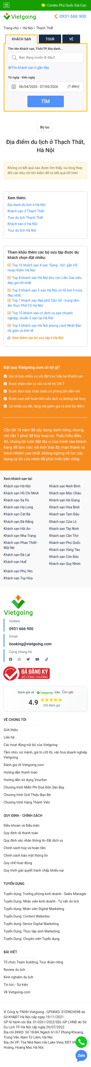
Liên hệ (9, 737)
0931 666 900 (70, 16)
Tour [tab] (50, 39)
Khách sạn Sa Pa (16, 500)
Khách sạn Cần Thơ (63, 536)
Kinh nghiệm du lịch (18, 977)
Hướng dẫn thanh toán (20, 772)
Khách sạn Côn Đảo (64, 557)
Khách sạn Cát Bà (17, 514)
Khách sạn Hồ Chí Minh (21, 493)
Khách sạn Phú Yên (18, 571)
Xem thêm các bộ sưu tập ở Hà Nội (37, 338)
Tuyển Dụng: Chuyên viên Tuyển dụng (31, 939)
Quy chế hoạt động (18, 863)
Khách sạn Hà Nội (17, 486)
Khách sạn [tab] (21, 39)
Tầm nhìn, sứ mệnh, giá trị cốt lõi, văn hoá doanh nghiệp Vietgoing (45, 754)
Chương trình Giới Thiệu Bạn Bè (27, 795)
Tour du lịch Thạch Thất (25, 218)
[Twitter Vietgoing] (28, 659)
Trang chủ (11, 28)
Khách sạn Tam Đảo (64, 514)
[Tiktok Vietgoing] (46, 659)
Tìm (45, 101)
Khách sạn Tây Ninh (64, 529)
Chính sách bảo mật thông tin (26, 855)
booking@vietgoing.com (30, 644)
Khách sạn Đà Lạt (17, 555)
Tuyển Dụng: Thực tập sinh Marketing (32, 931)
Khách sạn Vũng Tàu (64, 550)
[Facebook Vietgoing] (11, 659)
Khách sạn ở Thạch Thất (26, 211)
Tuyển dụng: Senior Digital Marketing (31, 924)
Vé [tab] (71, 39)
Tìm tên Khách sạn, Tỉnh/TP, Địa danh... (35, 48)
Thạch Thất (44, 28)
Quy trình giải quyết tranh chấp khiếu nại (34, 870)
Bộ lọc (45, 127)
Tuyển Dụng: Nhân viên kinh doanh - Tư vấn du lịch (41, 901)
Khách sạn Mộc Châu (65, 493)
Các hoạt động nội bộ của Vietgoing (31, 745)
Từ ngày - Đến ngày (21, 77)
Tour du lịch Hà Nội (22, 230)
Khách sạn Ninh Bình (65, 486)
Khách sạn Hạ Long (18, 507)
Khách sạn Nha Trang (20, 536)
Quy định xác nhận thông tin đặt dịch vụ (33, 840)
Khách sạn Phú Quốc (65, 543)
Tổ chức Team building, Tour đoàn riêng (33, 962)
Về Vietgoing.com (17, 992)
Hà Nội (28, 28)
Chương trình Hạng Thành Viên (27, 802)
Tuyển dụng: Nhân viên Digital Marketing (34, 909)
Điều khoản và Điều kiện (22, 825)
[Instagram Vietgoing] (19, 659)
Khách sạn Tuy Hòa (18, 578)
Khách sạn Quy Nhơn (65, 564)
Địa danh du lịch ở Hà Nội (27, 205)
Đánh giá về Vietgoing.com (24, 765)
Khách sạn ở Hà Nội (22, 224)
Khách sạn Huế (15, 562)
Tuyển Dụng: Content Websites (27, 916)
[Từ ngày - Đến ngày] (45, 87)
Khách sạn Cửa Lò (63, 522)
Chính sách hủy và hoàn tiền (25, 848)
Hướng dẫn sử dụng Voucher (25, 780)
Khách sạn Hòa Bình (64, 507)
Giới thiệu (11, 730)
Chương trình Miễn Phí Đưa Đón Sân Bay (34, 787)
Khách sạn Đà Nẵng (18, 522)
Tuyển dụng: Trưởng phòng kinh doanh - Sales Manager (45, 894)
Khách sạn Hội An (17, 529)
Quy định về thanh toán (21, 833)
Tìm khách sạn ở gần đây (28, 68)
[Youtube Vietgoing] (37, 659)
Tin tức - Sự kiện (16, 985)
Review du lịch (14, 970)
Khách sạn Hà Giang (64, 500)
